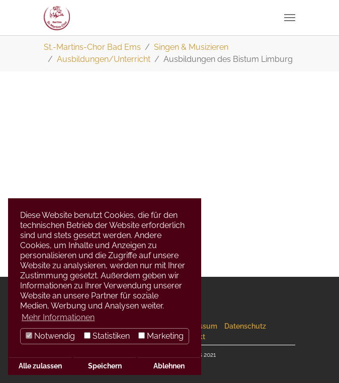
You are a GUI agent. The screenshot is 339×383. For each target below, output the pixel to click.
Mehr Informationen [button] (58, 317)
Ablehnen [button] (169, 365)
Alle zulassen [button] (40, 365)
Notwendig (50, 336)
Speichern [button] (105, 365)
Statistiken (107, 336)
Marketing (161, 336)
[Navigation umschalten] (289, 17)
